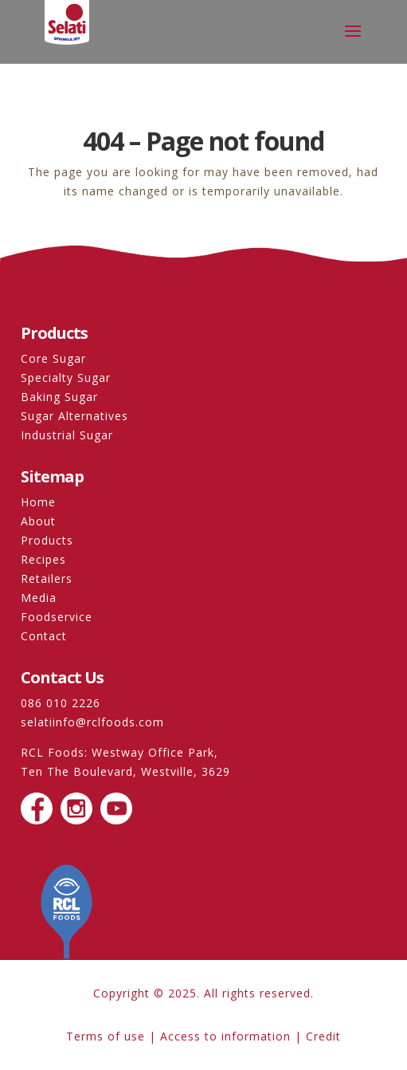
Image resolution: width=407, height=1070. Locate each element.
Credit (323, 1036)
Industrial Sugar (67, 435)
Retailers (46, 578)
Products (47, 540)
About (38, 521)
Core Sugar (53, 358)
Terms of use (105, 1036)
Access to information (225, 1036)
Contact (44, 635)
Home (38, 501)
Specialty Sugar (66, 377)
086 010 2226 (60, 702)
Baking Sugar (59, 396)
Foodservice (56, 616)
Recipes (43, 559)
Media (39, 597)
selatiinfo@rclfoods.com (92, 722)
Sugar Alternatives (74, 415)
